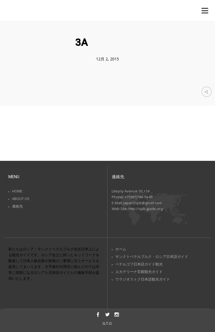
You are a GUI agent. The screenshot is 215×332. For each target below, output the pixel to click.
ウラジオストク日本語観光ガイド (142, 279)
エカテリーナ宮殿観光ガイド (139, 271)
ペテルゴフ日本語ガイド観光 (139, 264)
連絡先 (17, 206)
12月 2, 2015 (107, 59)
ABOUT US (20, 198)
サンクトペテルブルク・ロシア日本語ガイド (151, 256)
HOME (17, 191)
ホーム (120, 248)
